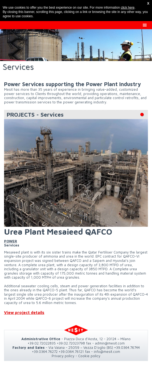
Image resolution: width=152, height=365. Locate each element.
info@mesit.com (107, 351)
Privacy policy (63, 356)
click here (127, 7)
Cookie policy (89, 356)
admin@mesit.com (110, 343)
